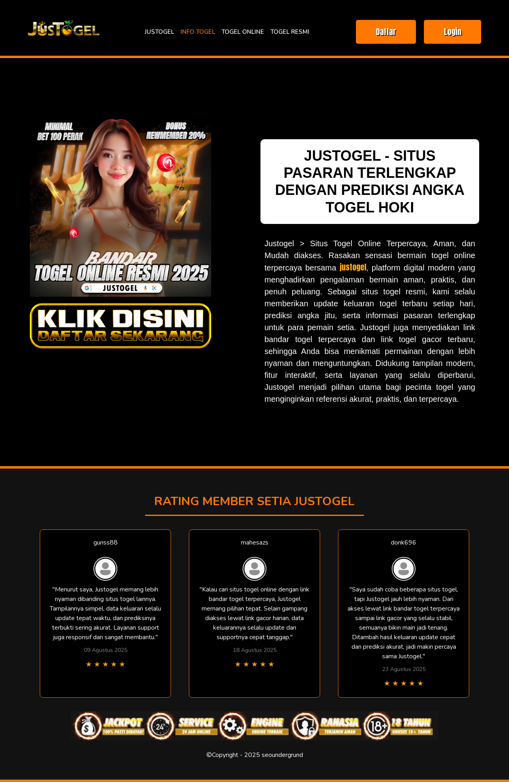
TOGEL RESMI (289, 32)
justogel (353, 267)
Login (452, 31)
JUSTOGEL (159, 32)
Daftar (386, 31)
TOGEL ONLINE (242, 32)
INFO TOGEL (198, 32)
